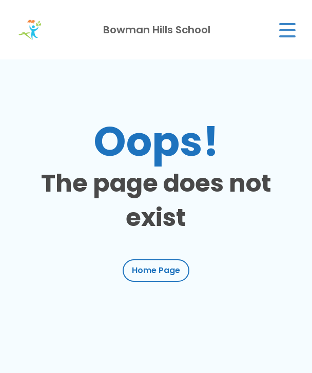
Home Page (156, 270)
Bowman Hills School (156, 30)
